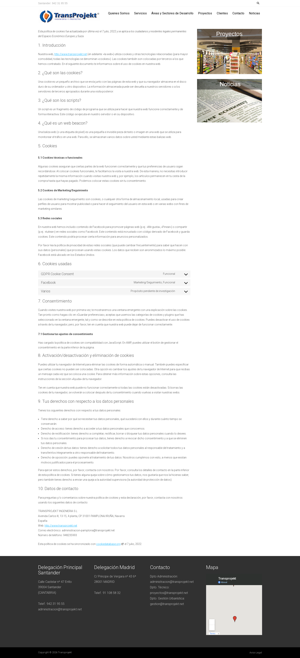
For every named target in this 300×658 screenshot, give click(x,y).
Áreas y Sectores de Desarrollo (172, 13)
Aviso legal (255, 652)
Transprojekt (65, 652)
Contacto (238, 13)
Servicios (140, 13)
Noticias (254, 13)
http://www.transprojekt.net (70, 54)
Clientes (222, 13)
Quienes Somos (119, 13)
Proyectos (205, 13)
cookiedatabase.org (108, 543)
